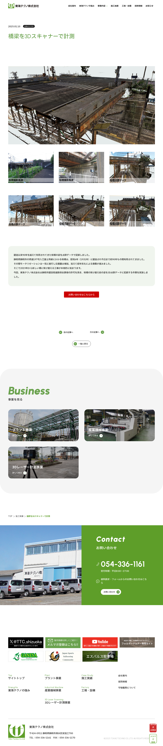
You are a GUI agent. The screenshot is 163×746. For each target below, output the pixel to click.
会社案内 (72, 9)
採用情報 (138, 9)
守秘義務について (127, 687)
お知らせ (149, 9)
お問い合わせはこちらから (81, 294)
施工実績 (114, 9)
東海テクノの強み (86, 9)
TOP (10, 516)
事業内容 (101, 9)
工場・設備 (126, 9)
